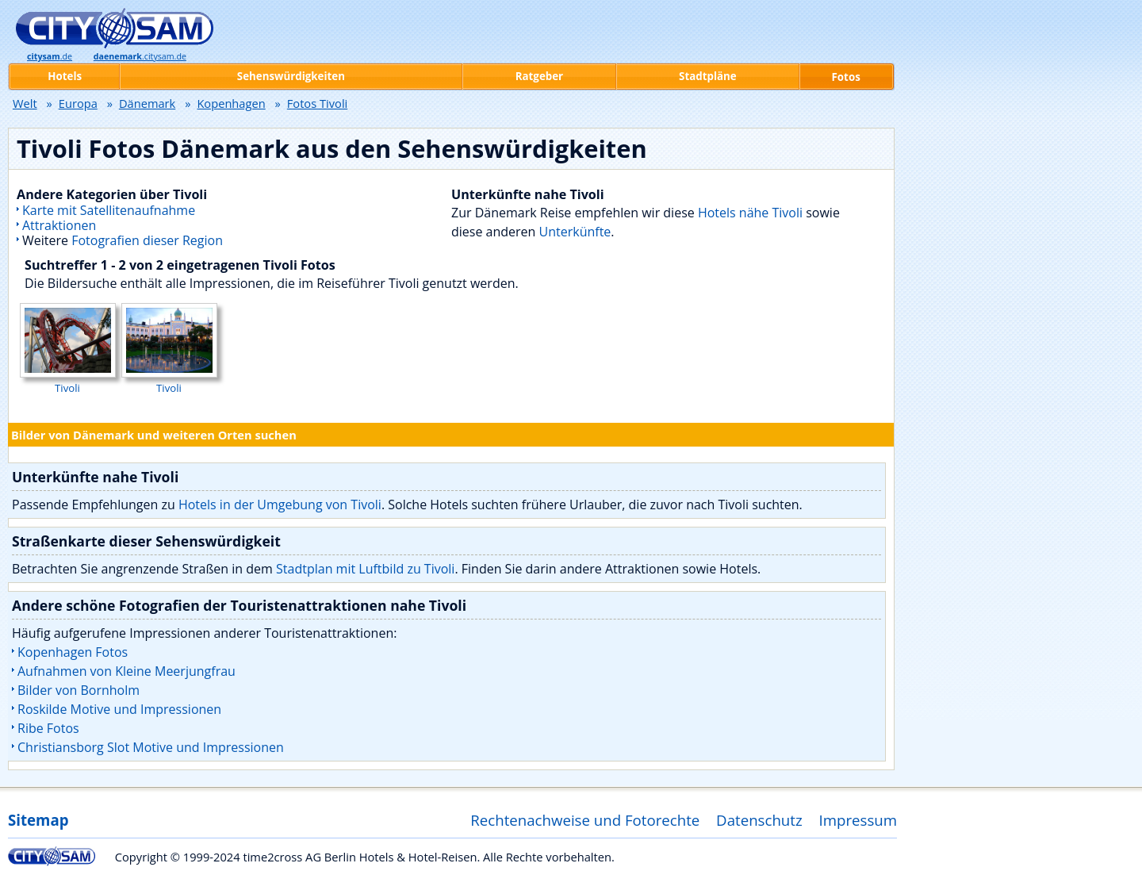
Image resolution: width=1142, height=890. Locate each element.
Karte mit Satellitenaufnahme (108, 210)
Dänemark (147, 103)
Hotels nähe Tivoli (750, 212)
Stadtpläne (708, 76)
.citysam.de (140, 56)
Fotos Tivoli (317, 103)
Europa (78, 103)
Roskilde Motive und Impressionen (119, 709)
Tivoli (68, 380)
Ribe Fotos (48, 728)
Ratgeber (539, 76)
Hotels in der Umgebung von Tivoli (279, 504)
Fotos (846, 77)
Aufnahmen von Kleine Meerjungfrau (126, 671)
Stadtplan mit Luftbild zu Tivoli (365, 568)
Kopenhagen (231, 103)
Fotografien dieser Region (147, 240)
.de (49, 56)
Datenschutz (759, 820)
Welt (25, 103)
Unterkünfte (575, 231)
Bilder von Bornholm (78, 690)
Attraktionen (59, 225)
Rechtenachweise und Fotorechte (584, 820)
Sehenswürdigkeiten (291, 76)
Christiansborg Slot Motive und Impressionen (150, 747)
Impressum (858, 820)
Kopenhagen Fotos (72, 652)
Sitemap (38, 820)
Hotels (65, 76)
